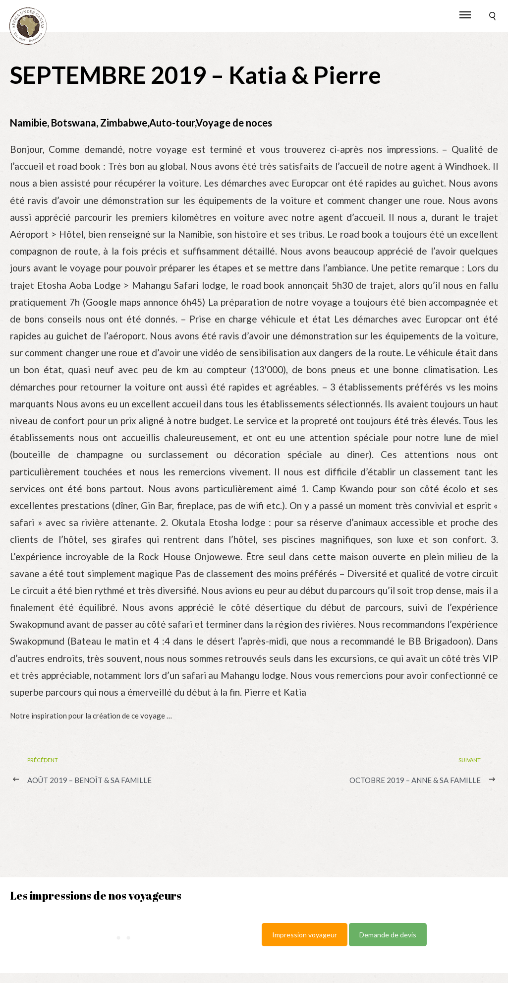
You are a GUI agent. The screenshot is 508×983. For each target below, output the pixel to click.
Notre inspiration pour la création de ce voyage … (91, 715)
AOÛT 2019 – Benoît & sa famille (89, 780)
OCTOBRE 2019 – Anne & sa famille (415, 780)
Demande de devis (387, 934)
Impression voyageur (304, 934)
